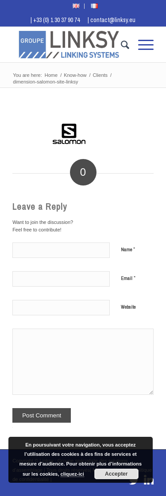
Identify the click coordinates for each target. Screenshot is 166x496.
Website (128, 307)
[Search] (120, 44)
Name (128, 249)
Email (128, 278)
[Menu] (141, 44)
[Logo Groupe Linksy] (68, 44)
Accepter (116, 474)
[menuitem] (76, 6)
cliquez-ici (72, 474)
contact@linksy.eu (112, 20)
